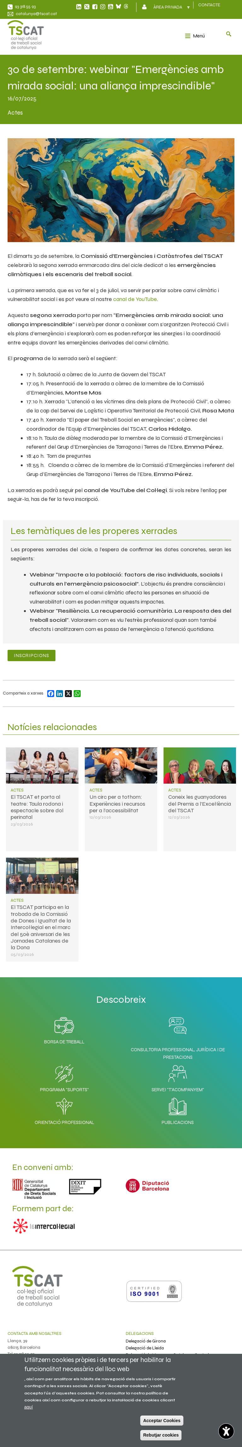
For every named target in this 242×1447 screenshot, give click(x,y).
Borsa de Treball (64, 1029)
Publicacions (178, 1109)
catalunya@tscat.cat (36, 13)
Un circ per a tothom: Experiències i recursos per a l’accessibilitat (117, 803)
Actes (17, 790)
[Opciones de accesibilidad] (226, 1431)
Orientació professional (64, 1109)
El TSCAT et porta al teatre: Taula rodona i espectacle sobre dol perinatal (37, 806)
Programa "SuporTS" (64, 1076)
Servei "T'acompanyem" (178, 1076)
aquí (28, 1407)
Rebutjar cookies (161, 1435)
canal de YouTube (135, 299)
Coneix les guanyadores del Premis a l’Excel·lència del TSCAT (199, 803)
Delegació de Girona (146, 1341)
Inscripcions (31, 655)
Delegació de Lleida (145, 1348)
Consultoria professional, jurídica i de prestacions (178, 1053)
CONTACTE (209, 5)
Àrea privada (168, 9)
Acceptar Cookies (161, 1420)
